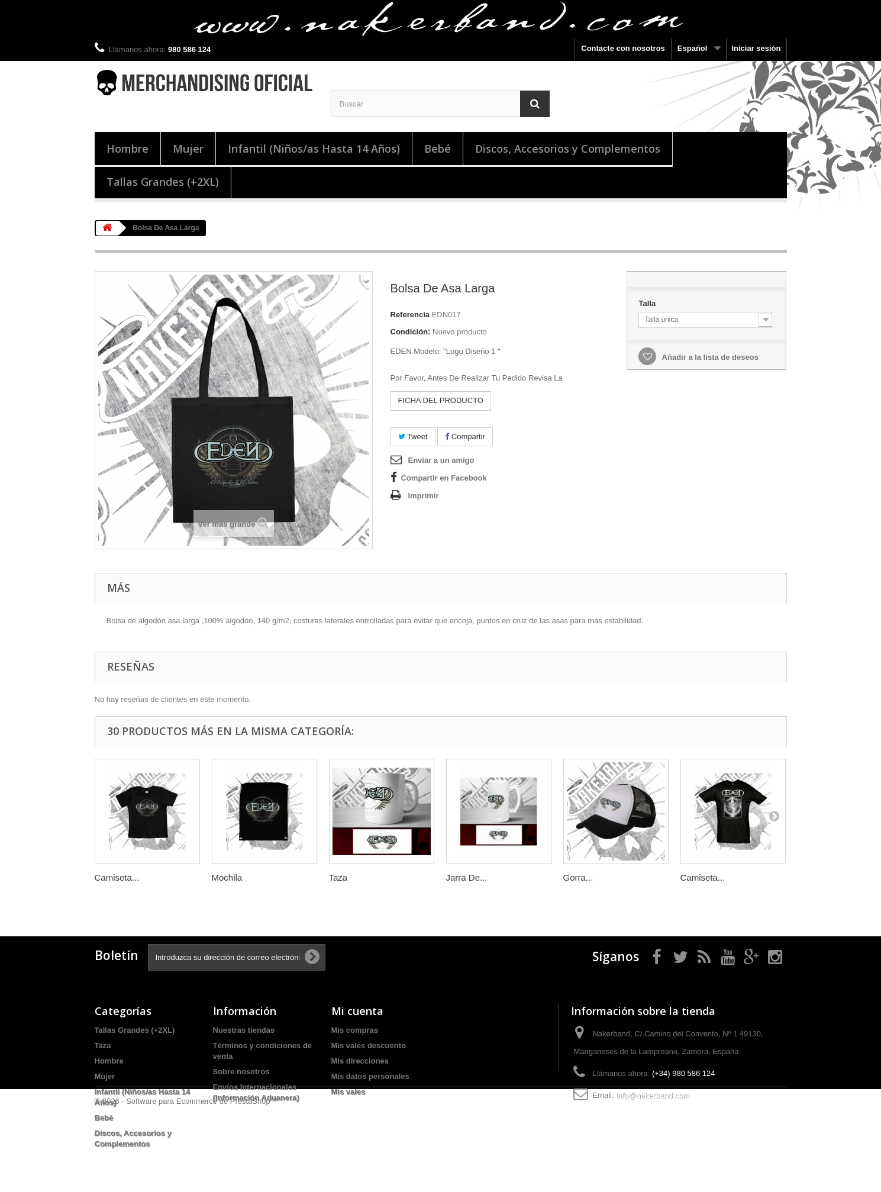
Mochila (227, 877)
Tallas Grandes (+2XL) (163, 182)
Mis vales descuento (368, 1045)
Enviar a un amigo (441, 460)
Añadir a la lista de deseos (709, 357)
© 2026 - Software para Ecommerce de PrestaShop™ (186, 1186)
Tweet (413, 436)
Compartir (465, 436)
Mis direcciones (360, 1060)
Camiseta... (117, 877)
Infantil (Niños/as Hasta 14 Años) (314, 148)
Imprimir (423, 495)
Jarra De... (467, 877)
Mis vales (348, 1091)
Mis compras (354, 1030)
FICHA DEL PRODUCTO (440, 400)
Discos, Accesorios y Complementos (567, 148)
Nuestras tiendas (244, 1030)
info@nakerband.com (652, 1095)
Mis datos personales (370, 1076)
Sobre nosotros (241, 1071)
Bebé (437, 148)
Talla (647, 303)
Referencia (410, 314)
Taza (338, 877)
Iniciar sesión (755, 48)
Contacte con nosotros (623, 48)
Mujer (188, 148)
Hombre (128, 148)
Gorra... (578, 877)
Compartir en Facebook (444, 477)
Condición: (411, 331)
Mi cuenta (357, 1011)
